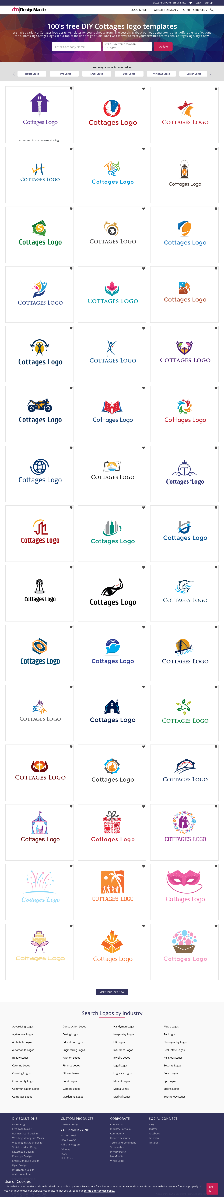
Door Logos (129, 73)
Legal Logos (120, 1064)
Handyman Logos (124, 1025)
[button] (210, 73)
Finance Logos (71, 1064)
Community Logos (23, 1080)
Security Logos (172, 1064)
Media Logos (121, 1088)
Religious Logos (173, 1057)
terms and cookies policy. (99, 1190)
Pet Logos (170, 1033)
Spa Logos (170, 1080)
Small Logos (96, 73)
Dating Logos (71, 1033)
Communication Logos (25, 1088)
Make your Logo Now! (112, 991)
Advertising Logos (23, 1025)
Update (163, 46)
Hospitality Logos (123, 1033)
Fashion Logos (71, 1057)
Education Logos (73, 1041)
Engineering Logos (74, 1049)
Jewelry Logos (121, 1057)
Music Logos (171, 1025)
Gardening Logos (73, 1096)
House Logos (32, 73)
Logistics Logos (122, 1072)
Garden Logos (194, 73)
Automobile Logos (23, 1049)
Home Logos (64, 73)
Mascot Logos (121, 1080)
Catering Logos (21, 1064)
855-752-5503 (179, 2)
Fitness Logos (71, 1072)
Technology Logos (175, 1096)
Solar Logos (171, 1072)
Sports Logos (171, 1088)
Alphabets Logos (22, 1041)
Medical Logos (122, 1096)
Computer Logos (22, 1096)
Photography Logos (175, 1041)
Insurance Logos (123, 1049)
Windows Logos (161, 73)
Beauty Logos (20, 1057)
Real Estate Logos (174, 1049)
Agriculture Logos (22, 1033)
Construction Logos (74, 1025)
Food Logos (70, 1080)
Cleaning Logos (21, 1072)
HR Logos (119, 1041)
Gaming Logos (71, 1088)
